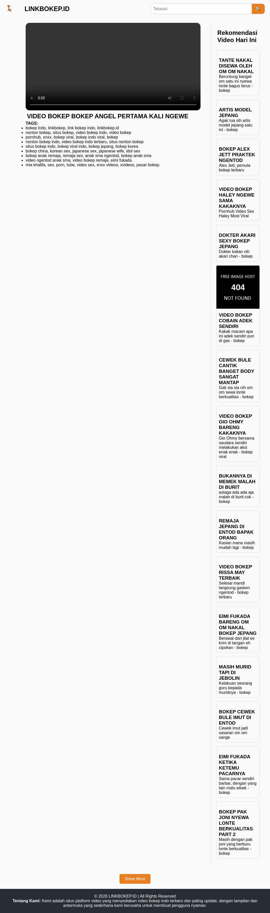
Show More (135, 879)
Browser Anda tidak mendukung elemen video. (113, 66)
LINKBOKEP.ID (47, 8)
